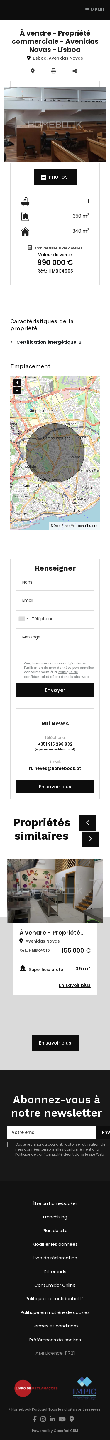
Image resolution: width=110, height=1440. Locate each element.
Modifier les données (55, 1244)
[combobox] (55, 619)
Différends (55, 1271)
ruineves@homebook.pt (55, 768)
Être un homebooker (55, 1203)
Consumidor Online (55, 1285)
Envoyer (55, 690)
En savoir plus (55, 786)
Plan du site (55, 1230)
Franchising (55, 1217)
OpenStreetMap (65, 526)
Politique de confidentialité (38, 1154)
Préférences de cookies (55, 1340)
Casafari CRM (66, 1430)
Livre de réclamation (55, 1258)
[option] (55, 924)
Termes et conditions (55, 1326)
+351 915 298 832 (55, 744)
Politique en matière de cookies (55, 1312)
